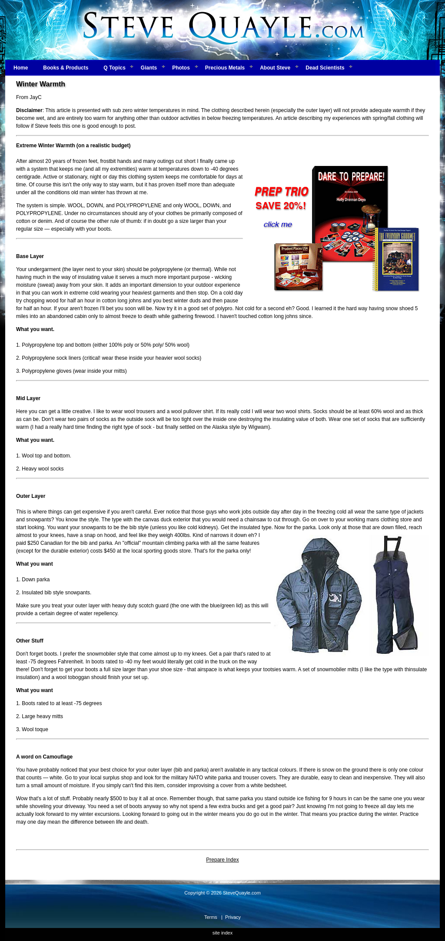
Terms (210, 917)
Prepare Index (222, 860)
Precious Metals (225, 68)
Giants (149, 68)
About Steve (275, 68)
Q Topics (114, 68)
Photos (181, 68)
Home (20, 68)
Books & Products (65, 68)
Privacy (233, 917)
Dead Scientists (325, 68)
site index (222, 932)
